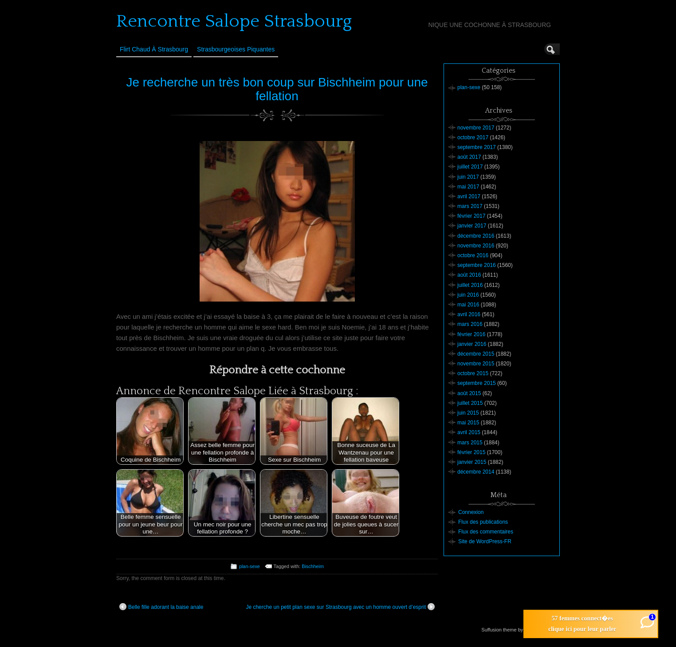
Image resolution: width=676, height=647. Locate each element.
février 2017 (471, 216)
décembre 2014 (475, 472)
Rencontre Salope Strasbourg (234, 21)
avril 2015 (468, 432)
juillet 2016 (470, 285)
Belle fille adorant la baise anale (161, 606)
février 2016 (471, 334)
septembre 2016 (476, 265)
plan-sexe (249, 566)
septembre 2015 (476, 383)
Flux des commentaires (485, 532)
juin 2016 (468, 295)
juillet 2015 (470, 403)
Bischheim (313, 566)
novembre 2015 (475, 364)
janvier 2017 (471, 226)
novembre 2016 (475, 246)
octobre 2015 (472, 373)
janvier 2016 (471, 344)
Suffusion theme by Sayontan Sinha (520, 629)
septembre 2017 (476, 147)
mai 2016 (468, 305)
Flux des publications (483, 522)
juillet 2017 (470, 167)
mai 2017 (468, 187)
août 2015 (469, 393)
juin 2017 (468, 177)
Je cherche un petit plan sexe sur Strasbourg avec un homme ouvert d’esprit (340, 606)
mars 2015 (470, 442)
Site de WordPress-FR (484, 541)
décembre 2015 (475, 354)
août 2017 (469, 157)
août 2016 (469, 275)
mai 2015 (468, 423)
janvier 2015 (471, 462)
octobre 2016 (472, 255)
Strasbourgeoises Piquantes (236, 49)
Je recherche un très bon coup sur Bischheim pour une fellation (277, 89)
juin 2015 (468, 413)
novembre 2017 (475, 128)
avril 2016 (468, 314)
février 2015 (471, 452)
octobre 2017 (472, 137)
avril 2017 (468, 196)
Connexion (470, 512)
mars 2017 (470, 206)
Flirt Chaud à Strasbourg (154, 49)
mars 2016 (470, 324)
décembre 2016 (475, 236)
